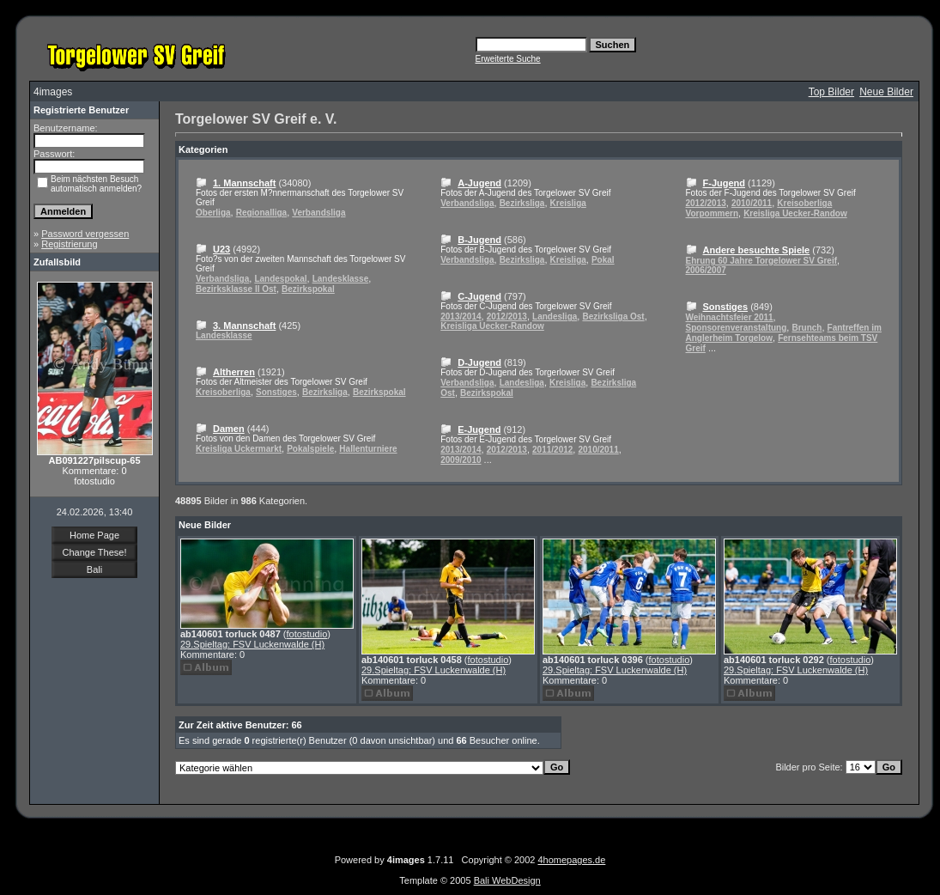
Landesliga (554, 316)
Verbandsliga (318, 212)
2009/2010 (460, 460)
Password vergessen (85, 233)
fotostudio (307, 634)
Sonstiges (276, 392)
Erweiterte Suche (508, 59)
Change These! (94, 552)
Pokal (603, 260)
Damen (229, 428)
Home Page (94, 535)
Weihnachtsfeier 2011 (729, 317)
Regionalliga (261, 212)
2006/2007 (706, 270)
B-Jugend (479, 239)
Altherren (234, 372)
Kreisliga (568, 203)
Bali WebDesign (507, 880)
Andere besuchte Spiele (756, 250)
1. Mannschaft (244, 183)
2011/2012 (552, 449)
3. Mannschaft (244, 325)
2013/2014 (460, 316)
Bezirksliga (325, 392)
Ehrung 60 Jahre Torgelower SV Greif (762, 260)
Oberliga (213, 212)
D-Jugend (479, 362)
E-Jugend (479, 429)
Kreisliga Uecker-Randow (492, 326)
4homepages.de (571, 860)
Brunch (806, 327)
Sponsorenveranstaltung (736, 327)
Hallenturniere (368, 449)
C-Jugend (479, 296)
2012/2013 (507, 316)
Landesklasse (340, 278)
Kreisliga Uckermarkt (239, 449)
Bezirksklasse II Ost (236, 289)
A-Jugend (479, 183)
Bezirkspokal (308, 289)
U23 (221, 249)
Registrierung (69, 244)
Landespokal (280, 278)
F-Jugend (724, 183)
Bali (94, 569)
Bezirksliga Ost (613, 316)
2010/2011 (598, 449)
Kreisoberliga (223, 392)
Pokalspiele (310, 449)
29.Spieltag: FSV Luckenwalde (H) (252, 644)
